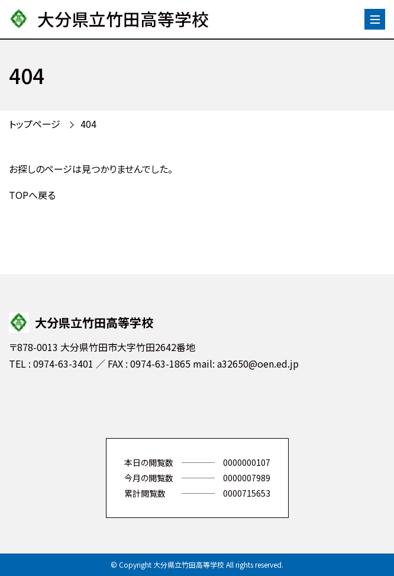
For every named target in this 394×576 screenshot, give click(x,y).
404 (88, 124)
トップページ (34, 124)
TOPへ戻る (32, 195)
